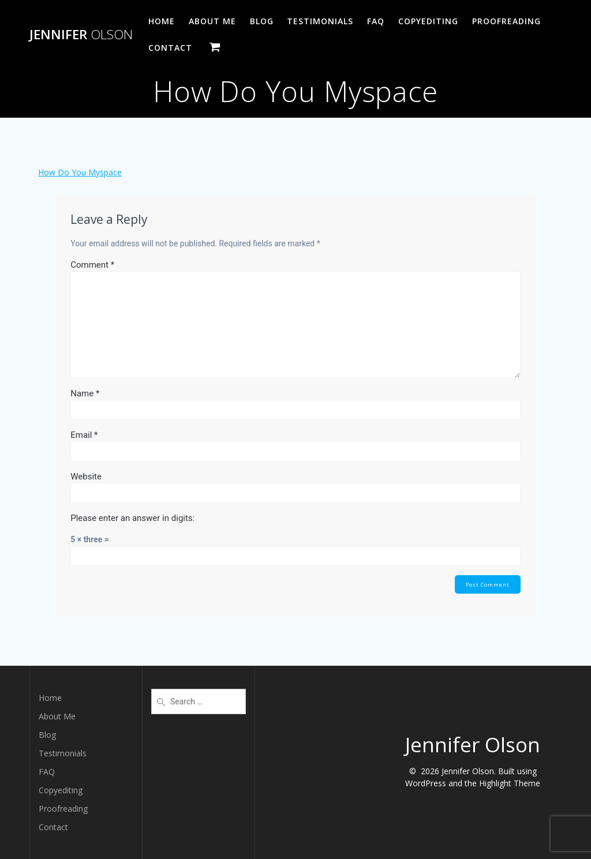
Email (84, 435)
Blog (262, 21)
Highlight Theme (509, 783)
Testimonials (320, 21)
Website (86, 476)
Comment (92, 265)
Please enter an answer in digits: (132, 518)
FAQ (375, 21)
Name (84, 393)
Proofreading (506, 21)
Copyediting (428, 21)
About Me (212, 21)
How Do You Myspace (80, 172)
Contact (170, 47)
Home (161, 21)
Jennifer (81, 34)
